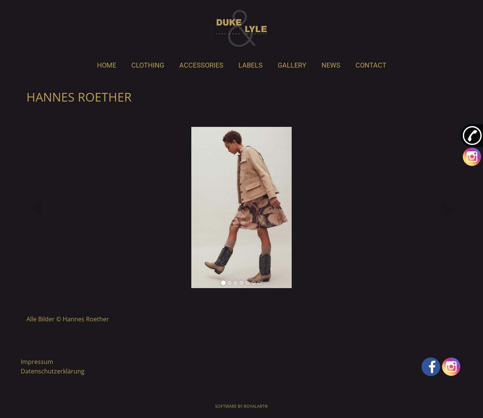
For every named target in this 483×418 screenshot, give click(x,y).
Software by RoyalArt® (241, 406)
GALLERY (292, 65)
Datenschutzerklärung (53, 371)
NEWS (330, 65)
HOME (106, 65)
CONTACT (370, 65)
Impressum (37, 362)
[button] (37, 207)
